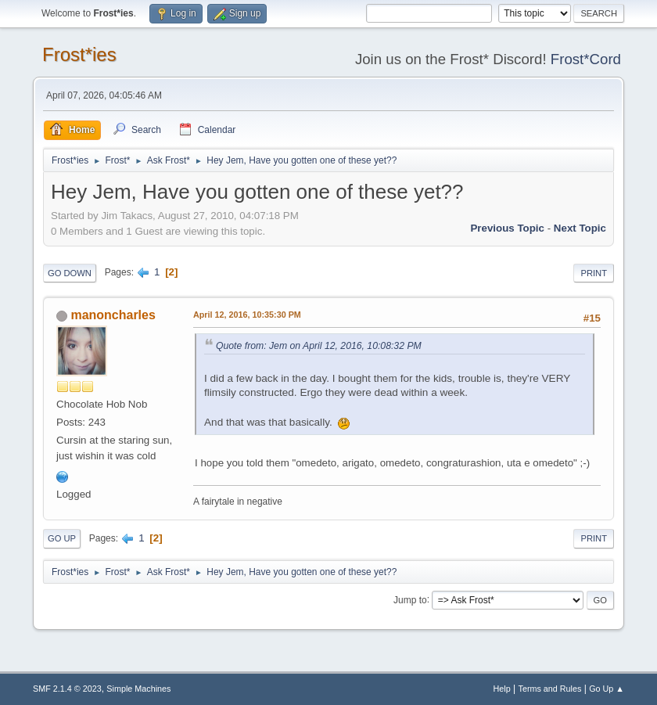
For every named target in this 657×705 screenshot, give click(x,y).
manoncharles (112, 315)
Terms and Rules (550, 688)
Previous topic (507, 228)
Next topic (580, 228)
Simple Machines (138, 688)
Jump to (410, 599)
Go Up (62, 538)
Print (593, 273)
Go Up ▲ (606, 688)
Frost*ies (79, 54)
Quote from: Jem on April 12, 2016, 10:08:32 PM (319, 345)
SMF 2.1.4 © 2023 (67, 688)
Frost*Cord (586, 59)
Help (502, 688)
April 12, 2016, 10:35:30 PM (247, 314)
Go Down (70, 273)
